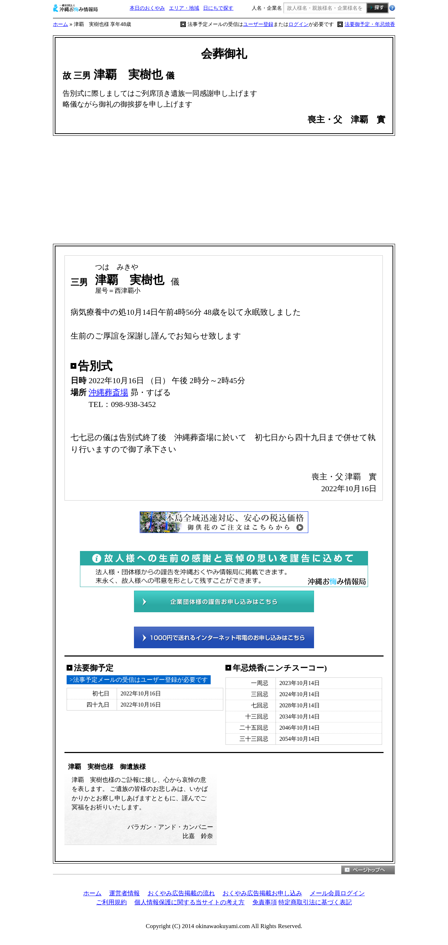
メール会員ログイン (337, 893)
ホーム (60, 24)
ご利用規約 (111, 902)
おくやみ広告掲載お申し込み (262, 893)
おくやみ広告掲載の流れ (181, 893)
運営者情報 (124, 893)
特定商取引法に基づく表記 (315, 902)
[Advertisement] (224, 189)
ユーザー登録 (258, 24)
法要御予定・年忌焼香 (370, 24)
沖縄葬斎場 (108, 392)
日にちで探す (218, 8)
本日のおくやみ (147, 8)
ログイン (298, 24)
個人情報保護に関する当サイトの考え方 (189, 902)
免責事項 (264, 902)
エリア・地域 (184, 8)
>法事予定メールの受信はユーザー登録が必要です (139, 679)
